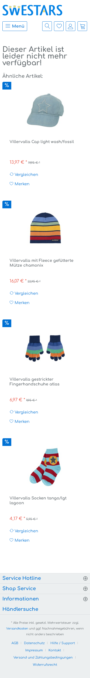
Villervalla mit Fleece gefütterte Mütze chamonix (41, 263)
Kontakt (54, 650)
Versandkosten (17, 628)
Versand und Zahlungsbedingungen (43, 657)
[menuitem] (13, 26)
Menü (14, 26)
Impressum (34, 650)
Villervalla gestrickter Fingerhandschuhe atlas (35, 381)
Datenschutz (34, 643)
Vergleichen (24, 174)
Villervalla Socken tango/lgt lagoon (38, 500)
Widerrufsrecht (45, 664)
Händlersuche (20, 609)
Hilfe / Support (62, 643)
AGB (15, 643)
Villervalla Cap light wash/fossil (42, 142)
